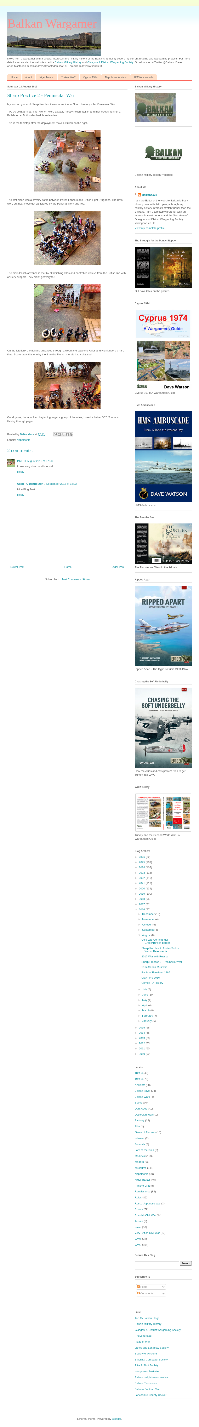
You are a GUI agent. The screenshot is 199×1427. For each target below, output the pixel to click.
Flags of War (142, 1341)
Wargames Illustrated (147, 1371)
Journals (140, 1144)
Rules (138, 1197)
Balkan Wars (142, 1096)
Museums (140, 1167)
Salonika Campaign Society (151, 1359)
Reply (20, 471)
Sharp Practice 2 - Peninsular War (161, 961)
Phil (19, 461)
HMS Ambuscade (143, 77)
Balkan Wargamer (52, 23)
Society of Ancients (146, 1353)
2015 (142, 1027)
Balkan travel (142, 1090)
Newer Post (17, 566)
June (145, 994)
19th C (139, 1079)
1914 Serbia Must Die (154, 967)
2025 (142, 862)
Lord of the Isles (144, 1150)
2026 (142, 857)
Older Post (118, 566)
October (147, 924)
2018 (142, 898)
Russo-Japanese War (148, 1203)
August (146, 935)
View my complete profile (150, 228)
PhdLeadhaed (143, 1335)
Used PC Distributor (30, 483)
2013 (142, 1038)
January (147, 1020)
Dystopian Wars (144, 1114)
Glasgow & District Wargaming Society (110, 62)
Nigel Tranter (46, 77)
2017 (142, 904)
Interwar (139, 1138)
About (28, 77)
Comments (145, 1293)
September (149, 929)
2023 (142, 872)
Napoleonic (23, 439)
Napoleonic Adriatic (115, 77)
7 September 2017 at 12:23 (60, 483)
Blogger (116, 1418)
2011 (142, 1048)
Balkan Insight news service (151, 1377)
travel (138, 1227)
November (148, 919)
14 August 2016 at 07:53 (38, 461)
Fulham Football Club (147, 1389)
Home (14, 77)
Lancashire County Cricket (150, 1395)
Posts (142, 1286)
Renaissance (142, 1191)
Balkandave (149, 194)
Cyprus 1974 (90, 77)
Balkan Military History (68, 62)
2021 (142, 883)
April (145, 1005)
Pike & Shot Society (146, 1365)
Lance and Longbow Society (152, 1347)
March (146, 1010)
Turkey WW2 (68, 77)
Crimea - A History (152, 982)
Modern (139, 1161)
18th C (139, 1072)
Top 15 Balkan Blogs (147, 1318)
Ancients (140, 1085)
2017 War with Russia (154, 956)
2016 (142, 909)
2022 (142, 877)
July (145, 989)
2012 (142, 1043)
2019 (142, 893)
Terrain (139, 1221)
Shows (139, 1209)
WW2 (138, 1245)
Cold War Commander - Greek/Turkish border (155, 941)
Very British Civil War (147, 1232)
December (148, 914)
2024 (142, 867)
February (148, 1015)
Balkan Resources (146, 1383)
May (145, 1000)
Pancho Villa (142, 1185)
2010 (142, 1053)
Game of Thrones (145, 1132)
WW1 (138, 1238)
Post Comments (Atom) (76, 579)
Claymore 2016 (150, 977)
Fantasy (139, 1120)
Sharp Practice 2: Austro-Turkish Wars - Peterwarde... (160, 950)
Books (138, 1102)
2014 (142, 1032)
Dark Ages (141, 1108)
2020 (142, 888)
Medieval (140, 1156)
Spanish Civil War (145, 1215)
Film (137, 1126)
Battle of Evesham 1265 (155, 972)
